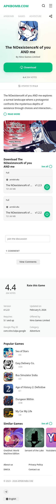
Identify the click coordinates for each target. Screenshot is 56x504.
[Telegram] (6, 491)
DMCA (7, 469)
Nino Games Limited (40, 320)
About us (8, 464)
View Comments (28, 262)
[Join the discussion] (27, 238)
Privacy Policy (36, 464)
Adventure (35, 330)
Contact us (34, 469)
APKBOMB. (16, 6)
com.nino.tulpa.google (15, 330)
